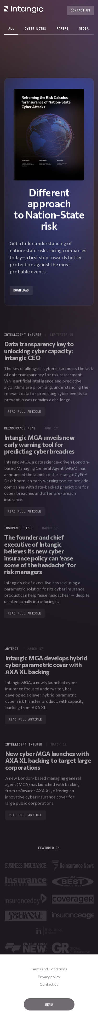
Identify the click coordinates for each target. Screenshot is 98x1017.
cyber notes (35, 29)
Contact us (49, 984)
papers (62, 29)
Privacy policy (49, 977)
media (84, 29)
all (11, 29)
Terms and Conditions (49, 969)
